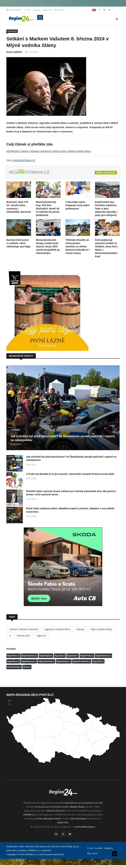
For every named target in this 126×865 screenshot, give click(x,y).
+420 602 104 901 (42, 826)
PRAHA (9, 474)
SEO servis (59, 9)
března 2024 (23, 635)
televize (80, 629)
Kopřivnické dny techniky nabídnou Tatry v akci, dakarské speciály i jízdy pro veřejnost (106, 208)
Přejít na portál (105, 172)
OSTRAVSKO (12, 31)
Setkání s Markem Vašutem (24, 629)
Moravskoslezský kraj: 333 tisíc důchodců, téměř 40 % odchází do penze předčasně (47, 208)
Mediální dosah (77, 806)
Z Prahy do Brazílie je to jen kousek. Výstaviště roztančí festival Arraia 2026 (70, 473)
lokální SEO (62, 822)
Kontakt (37, 9)
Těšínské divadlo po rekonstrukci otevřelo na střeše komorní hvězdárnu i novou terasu (77, 246)
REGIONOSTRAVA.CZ (24, 160)
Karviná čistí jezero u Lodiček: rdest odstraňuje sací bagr (18, 243)
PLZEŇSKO (15, 430)
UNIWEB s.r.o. (30, 814)
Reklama (47, 9)
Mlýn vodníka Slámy (101, 629)
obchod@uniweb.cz (85, 826)
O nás (27, 9)
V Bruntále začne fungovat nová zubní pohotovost (77, 205)
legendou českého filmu (57, 629)
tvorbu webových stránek (48, 818)
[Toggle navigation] (40, 17)
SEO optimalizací (79, 818)
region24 (41, 635)
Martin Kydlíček (14, 52)
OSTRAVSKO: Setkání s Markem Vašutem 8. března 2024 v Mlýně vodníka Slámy (48, 151)
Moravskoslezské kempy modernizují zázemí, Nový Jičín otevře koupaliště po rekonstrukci (48, 246)
